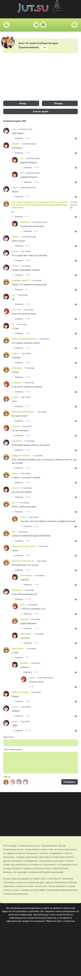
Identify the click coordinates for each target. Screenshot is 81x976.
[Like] (27, 138)
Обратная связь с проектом (60, 921)
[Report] (76, 138)
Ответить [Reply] (17, 138)
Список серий (40, 111)
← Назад (21, 103)
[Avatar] (6, 782)
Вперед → (59, 103)
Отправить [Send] (69, 781)
